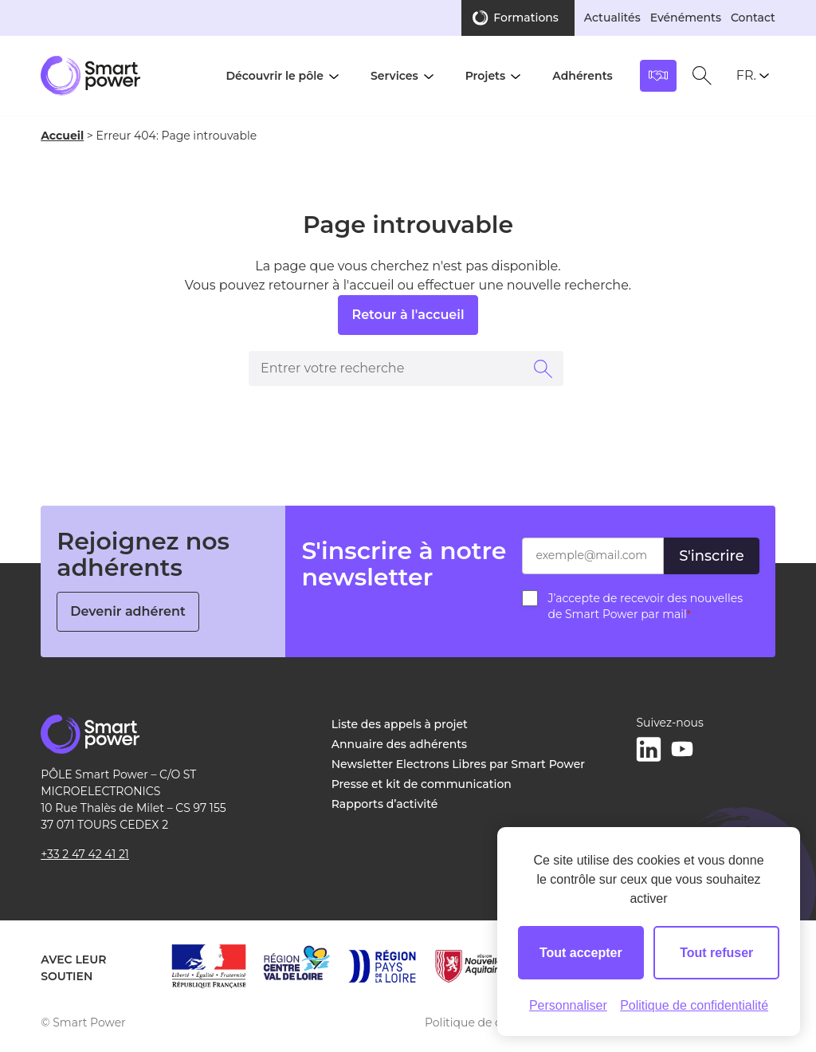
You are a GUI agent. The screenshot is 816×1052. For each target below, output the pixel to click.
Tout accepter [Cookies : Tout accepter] (580, 952)
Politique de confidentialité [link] (694, 1005)
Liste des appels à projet (400, 724)
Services (394, 76)
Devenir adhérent (128, 611)
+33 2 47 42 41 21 (85, 854)
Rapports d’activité (385, 804)
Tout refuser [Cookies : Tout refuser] (716, 952)
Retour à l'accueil (407, 314)
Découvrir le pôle (275, 76)
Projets (485, 76)
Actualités (612, 17)
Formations (526, 17)
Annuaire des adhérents (399, 744)
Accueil (62, 135)
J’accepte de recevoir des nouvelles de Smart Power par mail (645, 606)
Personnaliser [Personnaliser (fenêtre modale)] (568, 1005)
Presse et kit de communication (422, 784)
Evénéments (685, 17)
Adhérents (582, 76)
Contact (753, 17)
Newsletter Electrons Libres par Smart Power (458, 764)
